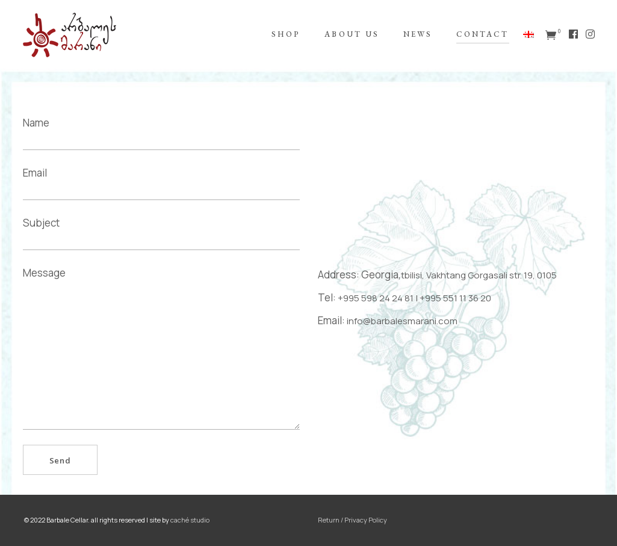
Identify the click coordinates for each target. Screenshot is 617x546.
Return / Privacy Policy (352, 519)
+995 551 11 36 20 (455, 298)
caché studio (189, 519)
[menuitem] (530, 35)
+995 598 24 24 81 (376, 298)
